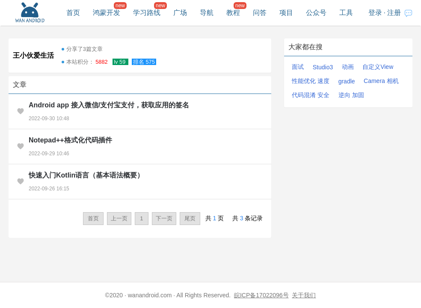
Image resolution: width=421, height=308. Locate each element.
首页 (73, 12)
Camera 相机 (381, 80)
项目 (286, 12)
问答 (260, 12)
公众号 (316, 12)
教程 (233, 12)
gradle (346, 81)
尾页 (190, 218)
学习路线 (146, 12)
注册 (394, 12)
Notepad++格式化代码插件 (70, 140)
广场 (180, 12)
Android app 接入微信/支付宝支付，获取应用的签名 (109, 105)
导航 (206, 12)
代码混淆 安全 (310, 95)
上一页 (119, 218)
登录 (375, 12)
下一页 (164, 218)
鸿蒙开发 (106, 12)
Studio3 (323, 67)
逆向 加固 (351, 95)
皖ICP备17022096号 (261, 295)
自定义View (377, 66)
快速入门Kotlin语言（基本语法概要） (86, 175)
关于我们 (304, 295)
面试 (298, 66)
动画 (348, 66)
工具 (346, 12)
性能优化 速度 (310, 80)
